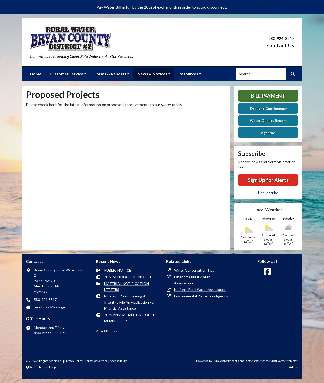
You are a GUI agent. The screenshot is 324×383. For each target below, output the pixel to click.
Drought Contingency (268, 108)
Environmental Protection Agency (201, 296)
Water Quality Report (268, 120)
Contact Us (280, 45)
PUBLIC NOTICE (117, 270)
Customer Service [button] (66, 73)
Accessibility (118, 361)
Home (36, 73)
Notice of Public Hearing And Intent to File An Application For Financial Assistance (129, 302)
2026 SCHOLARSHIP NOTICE (128, 277)
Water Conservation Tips (194, 270)
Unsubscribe (268, 192)
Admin (293, 367)
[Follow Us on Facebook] (267, 271)
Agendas (268, 133)
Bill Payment (268, 96)
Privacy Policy (73, 361)
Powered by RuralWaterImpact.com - (247, 361)
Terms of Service (96, 361)
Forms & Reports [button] (110, 73)
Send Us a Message (49, 307)
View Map (40, 291)
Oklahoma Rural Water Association (192, 280)
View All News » (106, 331)
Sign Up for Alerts (268, 180)
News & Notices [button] (152, 73)
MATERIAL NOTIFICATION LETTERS (126, 286)
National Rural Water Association (200, 289)
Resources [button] (188, 73)
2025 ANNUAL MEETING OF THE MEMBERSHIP (131, 318)
